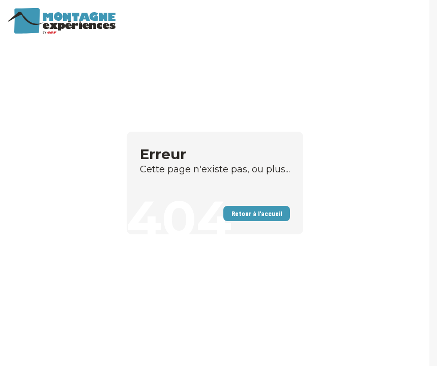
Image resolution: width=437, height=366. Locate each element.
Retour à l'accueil (256, 213)
